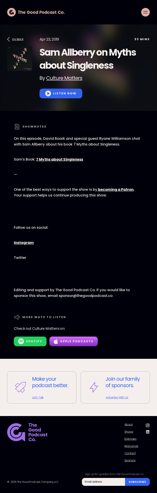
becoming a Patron (115, 189)
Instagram (24, 242)
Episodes (130, 439)
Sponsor (130, 460)
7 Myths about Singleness (59, 159)
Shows (128, 431)
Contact (130, 453)
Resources (131, 446)
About (128, 424)
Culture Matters (64, 78)
